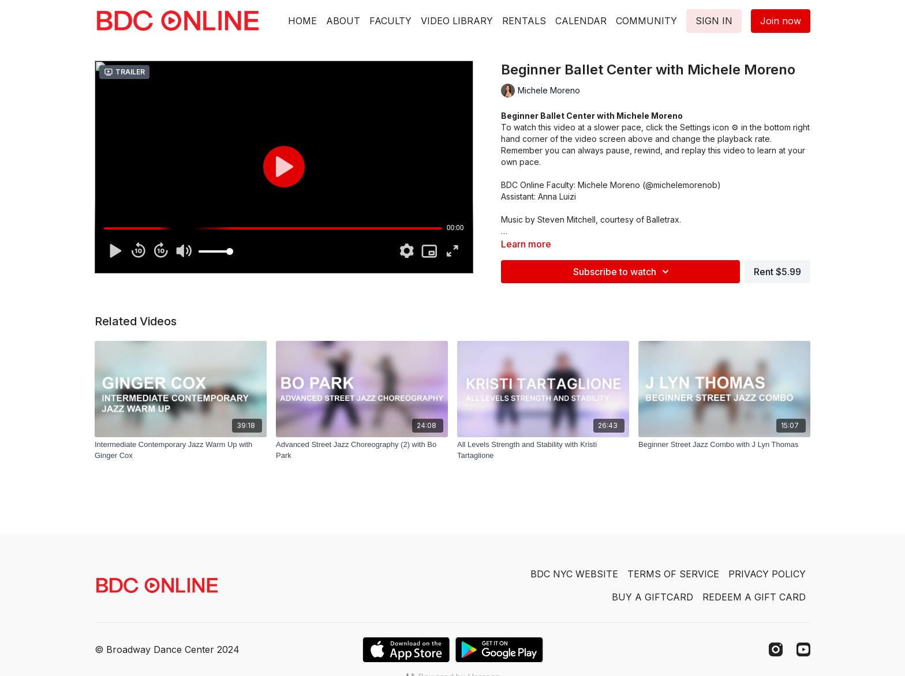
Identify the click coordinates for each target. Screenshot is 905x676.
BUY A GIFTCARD (652, 597)
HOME (302, 21)
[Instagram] (776, 649)
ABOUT (343, 21)
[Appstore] (406, 650)
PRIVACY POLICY (767, 574)
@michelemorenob (681, 185)
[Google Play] (499, 650)
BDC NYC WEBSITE (574, 574)
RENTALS (524, 21)
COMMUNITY (646, 21)
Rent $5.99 (777, 271)
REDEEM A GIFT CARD (754, 597)
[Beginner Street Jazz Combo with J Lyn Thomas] (724, 444)
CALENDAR (581, 21)
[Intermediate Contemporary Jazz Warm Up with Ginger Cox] (181, 450)
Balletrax (662, 219)
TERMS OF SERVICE (673, 574)
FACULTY (390, 21)
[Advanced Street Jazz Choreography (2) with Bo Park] (362, 450)
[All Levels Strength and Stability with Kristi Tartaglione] (543, 450)
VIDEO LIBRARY (457, 21)
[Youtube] (803, 649)
